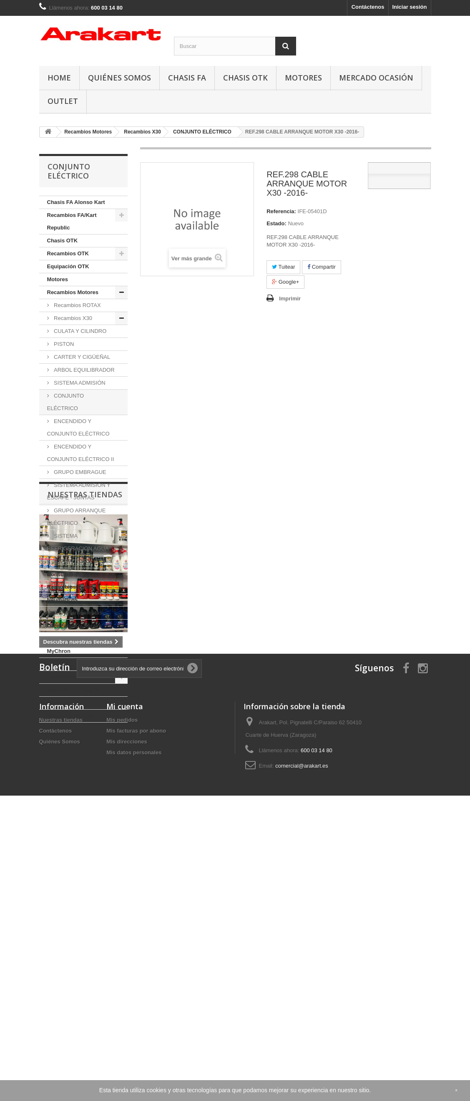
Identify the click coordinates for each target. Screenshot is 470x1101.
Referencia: (281, 211)
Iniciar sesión (409, 7)
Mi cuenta (124, 987)
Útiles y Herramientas (75, 613)
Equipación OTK (68, 266)
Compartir (321, 267)
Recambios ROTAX (77, 305)
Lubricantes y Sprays (74, 625)
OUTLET (63, 101)
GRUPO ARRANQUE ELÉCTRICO (76, 516)
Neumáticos (62, 600)
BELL (54, 664)
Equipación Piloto (70, 677)
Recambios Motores (73, 292)
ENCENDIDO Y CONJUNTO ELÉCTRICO (78, 427)
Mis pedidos (122, 1000)
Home (59, 78)
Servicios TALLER (70, 716)
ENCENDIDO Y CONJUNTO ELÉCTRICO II (80, 452)
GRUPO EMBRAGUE (79, 472)
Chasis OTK (245, 78)
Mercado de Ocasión (73, 690)
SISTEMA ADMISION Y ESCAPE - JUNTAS (79, 491)
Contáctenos (368, 7)
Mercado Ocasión (376, 78)
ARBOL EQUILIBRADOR (84, 370)
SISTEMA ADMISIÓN (79, 383)
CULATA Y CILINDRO (80, 331)
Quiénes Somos (119, 78)
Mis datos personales (133, 1033)
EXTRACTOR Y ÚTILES (83, 561)
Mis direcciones (126, 1022)
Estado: (276, 223)
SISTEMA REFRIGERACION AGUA (78, 542)
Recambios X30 (72, 318)
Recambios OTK (68, 253)
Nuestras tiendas (85, 748)
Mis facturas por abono (136, 1011)
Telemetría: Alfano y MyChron (72, 644)
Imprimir (290, 298)
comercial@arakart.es (301, 1046)
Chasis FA (187, 78)
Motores (303, 78)
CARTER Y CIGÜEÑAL (82, 357)
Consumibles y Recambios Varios (70, 580)
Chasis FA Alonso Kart (76, 202)
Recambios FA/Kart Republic (72, 221)
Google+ (285, 282)
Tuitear (283, 267)
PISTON (63, 344)
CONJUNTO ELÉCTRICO (65, 402)
